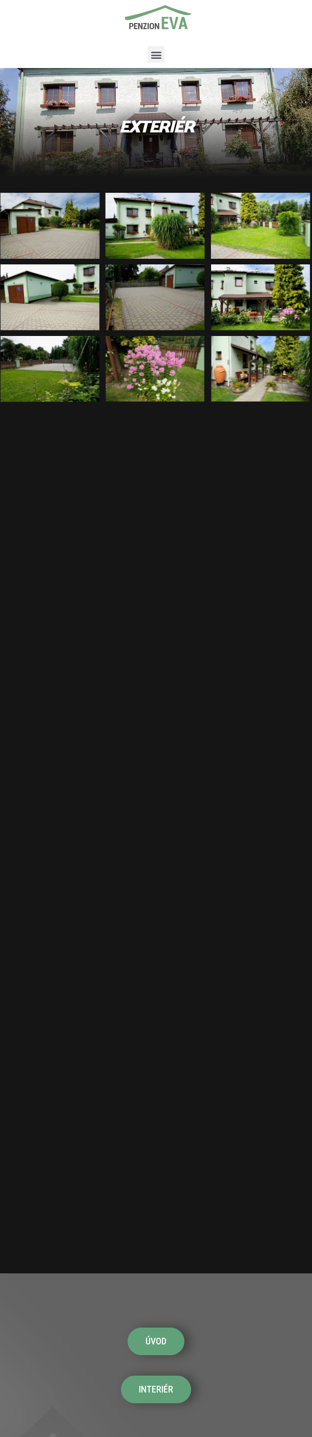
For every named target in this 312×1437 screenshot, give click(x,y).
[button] (156, 54)
